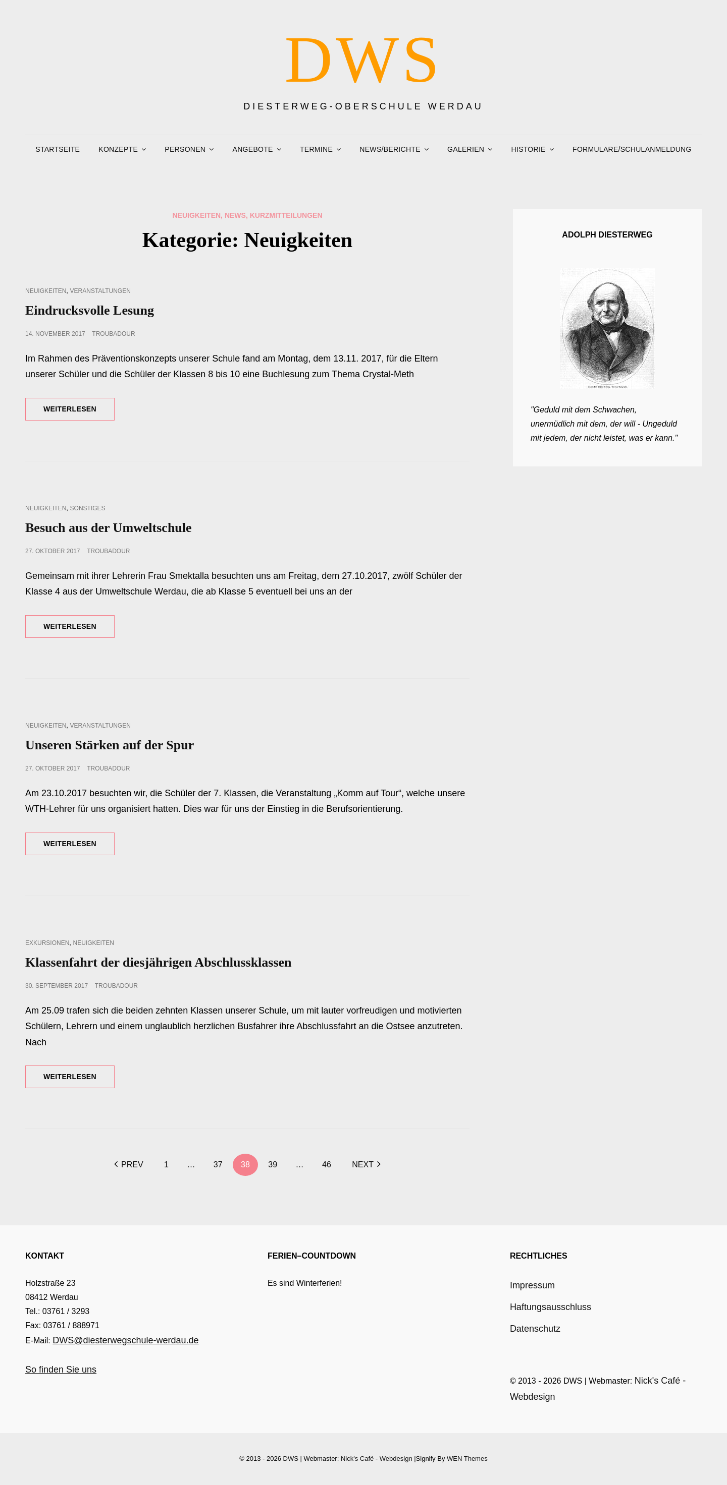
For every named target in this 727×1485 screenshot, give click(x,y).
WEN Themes (467, 1458)
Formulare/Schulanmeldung (632, 149)
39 (272, 1164)
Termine (316, 149)
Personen (185, 149)
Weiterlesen (79, 412)
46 (326, 1164)
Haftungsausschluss (550, 1307)
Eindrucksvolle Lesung (89, 310)
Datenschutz (535, 1329)
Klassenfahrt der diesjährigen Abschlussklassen (158, 962)
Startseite (57, 149)
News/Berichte (389, 149)
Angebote (253, 149)
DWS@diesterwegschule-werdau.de (125, 1340)
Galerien (465, 149)
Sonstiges (88, 508)
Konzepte (118, 149)
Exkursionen (47, 942)
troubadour (113, 333)
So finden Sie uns (60, 1369)
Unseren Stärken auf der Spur (109, 745)
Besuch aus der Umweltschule (108, 527)
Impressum (532, 1285)
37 (218, 1164)
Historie (528, 149)
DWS (364, 59)
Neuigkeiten (45, 290)
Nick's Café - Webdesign (376, 1458)
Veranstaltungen (100, 290)
